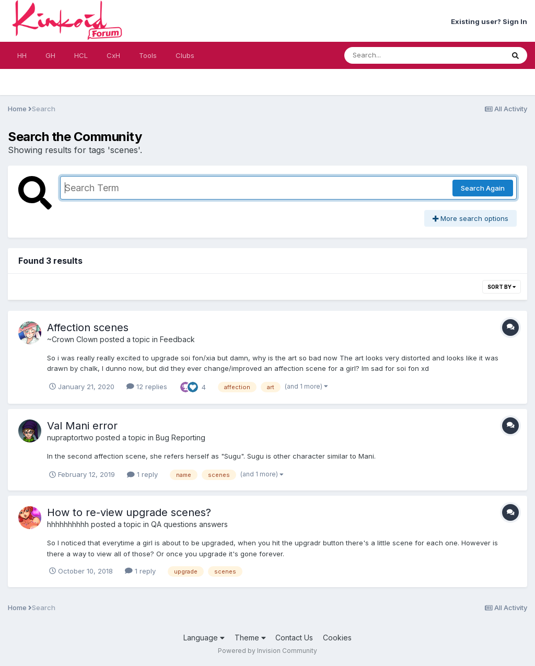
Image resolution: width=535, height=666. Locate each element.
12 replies (146, 386)
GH (50, 55)
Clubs (185, 55)
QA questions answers (189, 524)
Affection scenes (88, 327)
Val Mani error (82, 425)
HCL (81, 55)
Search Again (483, 188)
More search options (470, 218)
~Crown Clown (72, 339)
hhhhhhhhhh (68, 524)
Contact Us (294, 637)
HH (22, 55)
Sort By (501, 287)
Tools (148, 55)
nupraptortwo (70, 437)
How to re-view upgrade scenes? (129, 512)
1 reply (142, 474)
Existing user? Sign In (489, 21)
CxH (113, 55)
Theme (250, 637)
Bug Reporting (180, 437)
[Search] (395, 55)
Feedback (177, 339)
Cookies (337, 637)
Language (204, 637)
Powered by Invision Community (267, 651)
